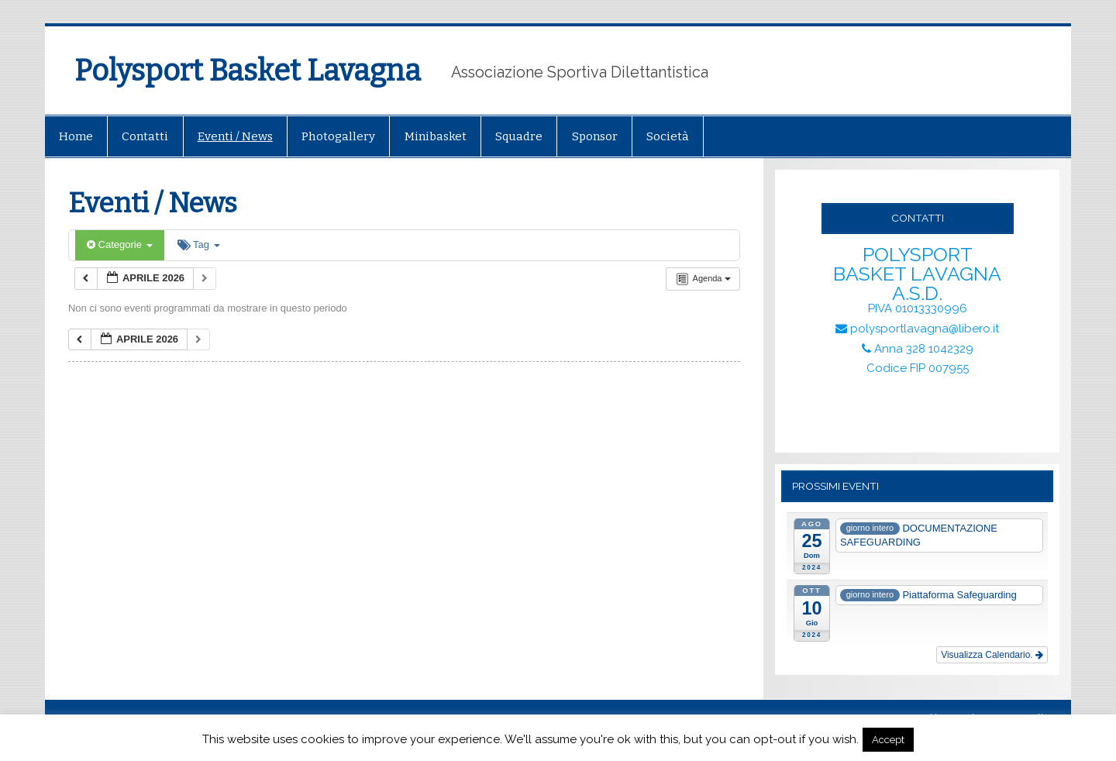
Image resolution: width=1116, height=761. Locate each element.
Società (667, 136)
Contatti (145, 136)
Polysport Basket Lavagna (247, 70)
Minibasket (436, 136)
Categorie (120, 244)
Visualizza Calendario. (992, 654)
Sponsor (595, 136)
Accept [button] (888, 740)
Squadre (518, 136)
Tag (198, 244)
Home (76, 136)
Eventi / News (235, 136)
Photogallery (338, 136)
